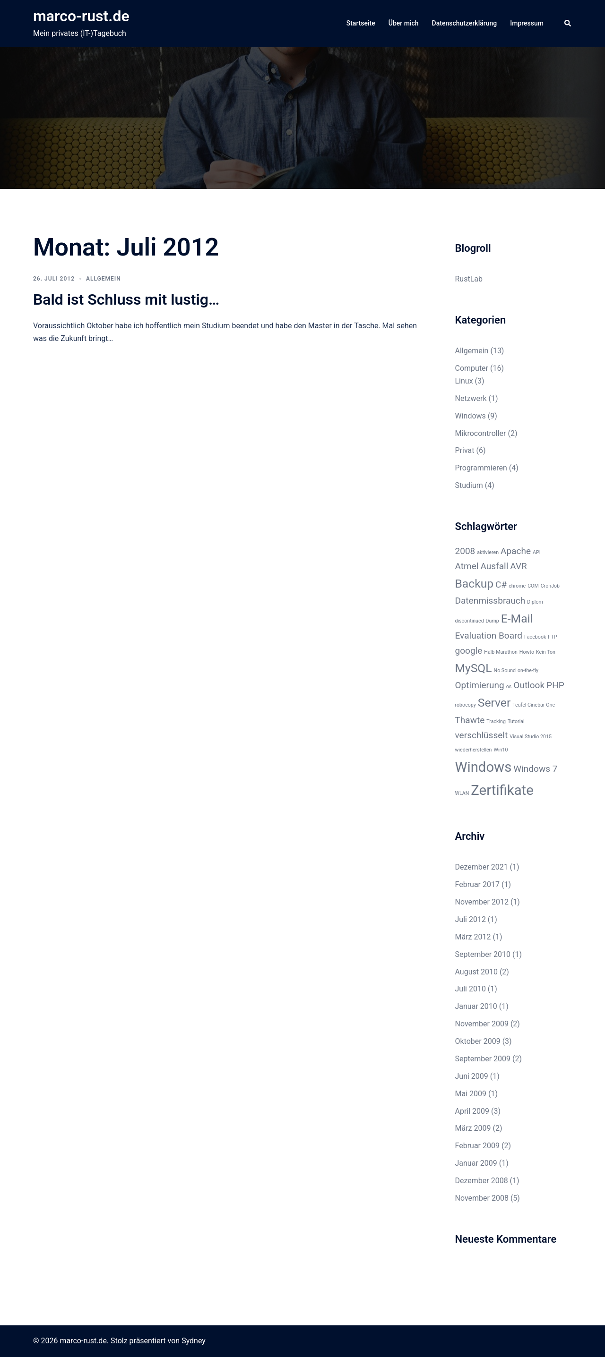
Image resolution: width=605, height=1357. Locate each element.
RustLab (469, 278)
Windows (470, 415)
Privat (465, 450)
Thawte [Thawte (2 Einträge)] (470, 720)
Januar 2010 (476, 1006)
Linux (464, 380)
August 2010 (476, 971)
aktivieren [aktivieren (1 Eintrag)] (488, 552)
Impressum (527, 23)
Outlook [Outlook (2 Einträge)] (528, 685)
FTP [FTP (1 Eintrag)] (552, 637)
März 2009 (473, 1128)
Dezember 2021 (481, 866)
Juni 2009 (471, 1076)
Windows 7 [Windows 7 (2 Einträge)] (535, 768)
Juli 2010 (470, 988)
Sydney (194, 1340)
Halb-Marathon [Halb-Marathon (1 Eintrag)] (501, 652)
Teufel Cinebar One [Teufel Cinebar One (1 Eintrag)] (533, 705)
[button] (568, 23)
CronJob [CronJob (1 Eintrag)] (550, 586)
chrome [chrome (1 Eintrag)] (517, 586)
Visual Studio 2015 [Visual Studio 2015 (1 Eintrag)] (531, 737)
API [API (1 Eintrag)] (537, 552)
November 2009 (482, 1023)
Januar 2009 (476, 1163)
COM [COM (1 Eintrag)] (533, 586)
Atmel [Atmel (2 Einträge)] (467, 566)
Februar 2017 (477, 884)
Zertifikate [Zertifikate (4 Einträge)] (502, 790)
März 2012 (473, 936)
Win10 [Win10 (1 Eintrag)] (500, 750)
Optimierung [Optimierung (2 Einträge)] (479, 685)
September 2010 (483, 954)
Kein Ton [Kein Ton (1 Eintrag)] (545, 652)
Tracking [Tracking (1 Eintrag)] (496, 721)
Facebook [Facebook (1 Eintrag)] (535, 637)
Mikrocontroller (480, 433)
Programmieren (481, 467)
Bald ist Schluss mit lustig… (126, 299)
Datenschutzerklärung (464, 23)
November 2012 (482, 901)
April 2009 (472, 1111)
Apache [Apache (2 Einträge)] (516, 551)
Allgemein (103, 278)
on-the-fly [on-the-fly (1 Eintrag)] (528, 670)
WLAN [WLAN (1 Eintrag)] (462, 793)
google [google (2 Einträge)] (469, 650)
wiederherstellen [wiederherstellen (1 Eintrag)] (473, 750)
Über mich (404, 23)
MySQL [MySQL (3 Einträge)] (473, 668)
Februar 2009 (477, 1145)
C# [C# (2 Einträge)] (501, 584)
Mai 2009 (471, 1093)
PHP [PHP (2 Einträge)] (555, 685)
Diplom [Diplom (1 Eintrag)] (535, 602)
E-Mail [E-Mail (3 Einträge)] (517, 618)
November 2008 (482, 1198)
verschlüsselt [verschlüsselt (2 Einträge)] (481, 735)
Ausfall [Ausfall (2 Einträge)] (494, 566)
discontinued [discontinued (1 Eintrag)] (469, 621)
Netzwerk (471, 398)
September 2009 (483, 1058)
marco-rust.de (81, 16)
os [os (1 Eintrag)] (509, 686)
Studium (469, 485)
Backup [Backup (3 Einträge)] (474, 583)
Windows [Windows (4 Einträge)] (483, 767)
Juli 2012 (470, 919)
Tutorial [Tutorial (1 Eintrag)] (516, 721)
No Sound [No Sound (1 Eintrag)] (505, 670)
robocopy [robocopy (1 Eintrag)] (465, 705)
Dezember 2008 (481, 1180)
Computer (472, 368)
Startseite (360, 23)
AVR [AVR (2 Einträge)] (518, 566)
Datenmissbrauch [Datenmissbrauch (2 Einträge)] (490, 600)
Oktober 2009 (478, 1041)
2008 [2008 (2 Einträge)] (465, 551)
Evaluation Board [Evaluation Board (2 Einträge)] (489, 635)
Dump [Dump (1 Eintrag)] (492, 621)
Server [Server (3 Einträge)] (494, 702)
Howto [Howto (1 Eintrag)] (526, 652)
